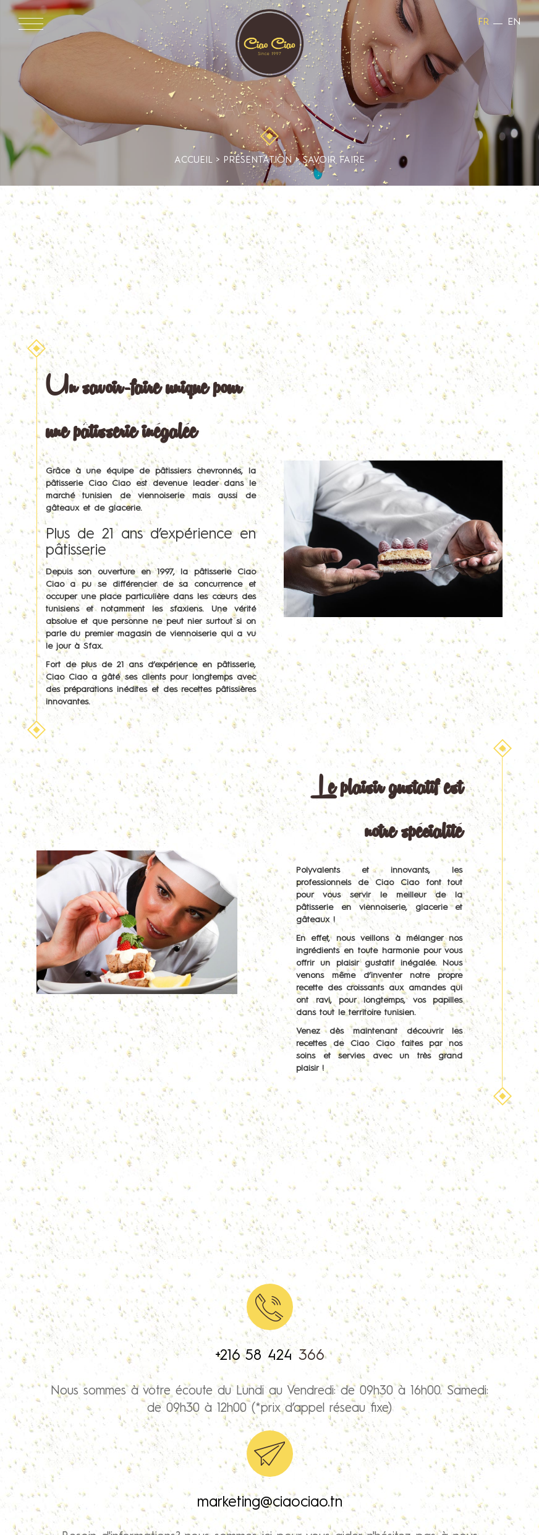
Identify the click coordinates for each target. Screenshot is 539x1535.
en (513, 22)
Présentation (257, 160)
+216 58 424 (257, 1356)
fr (483, 22)
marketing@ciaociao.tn (269, 1502)
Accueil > (198, 160)
